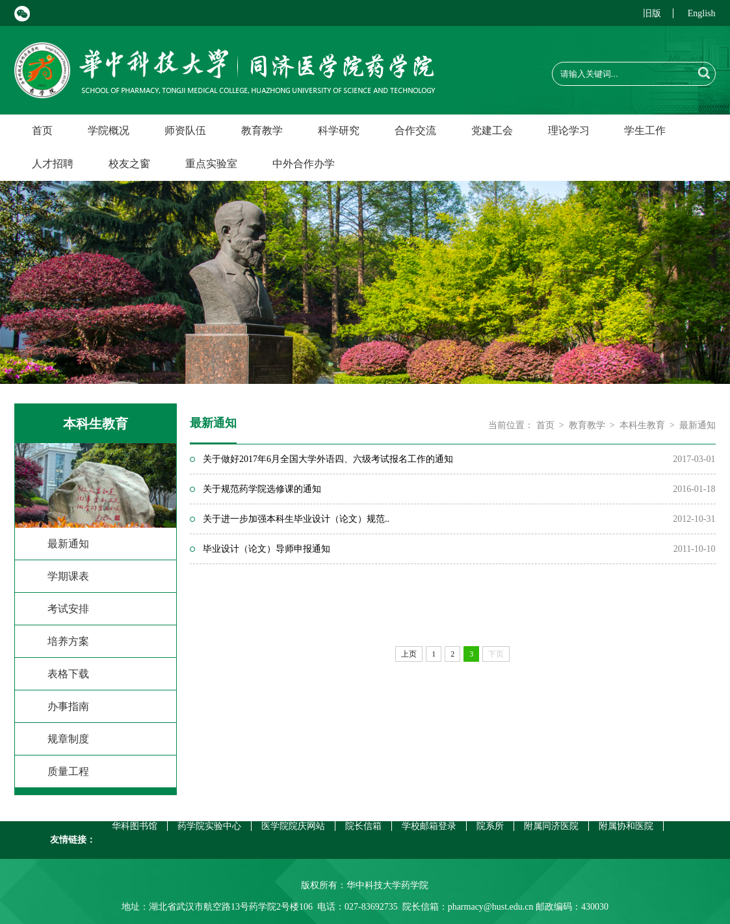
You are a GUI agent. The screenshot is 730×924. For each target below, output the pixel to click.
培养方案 (68, 641)
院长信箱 (363, 826)
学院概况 (108, 130)
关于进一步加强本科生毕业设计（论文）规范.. (296, 519)
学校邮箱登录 (429, 826)
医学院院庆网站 (293, 826)
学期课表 (68, 576)
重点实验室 (211, 163)
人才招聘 (52, 163)
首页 (42, 130)
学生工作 (645, 130)
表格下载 (68, 673)
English (702, 13)
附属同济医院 (551, 826)
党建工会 (492, 130)
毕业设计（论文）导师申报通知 (266, 549)
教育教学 (262, 130)
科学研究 (338, 130)
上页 (409, 654)
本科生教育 (642, 425)
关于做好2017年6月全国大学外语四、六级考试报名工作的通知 (328, 459)
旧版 (652, 13)
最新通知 (68, 543)
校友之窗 (129, 163)
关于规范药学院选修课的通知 (262, 489)
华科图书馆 (134, 826)
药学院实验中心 (209, 826)
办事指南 (68, 706)
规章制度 (68, 738)
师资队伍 (185, 130)
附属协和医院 (626, 826)
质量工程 (68, 771)
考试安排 (68, 608)
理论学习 (569, 130)
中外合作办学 (303, 163)
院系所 (490, 826)
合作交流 (415, 130)
